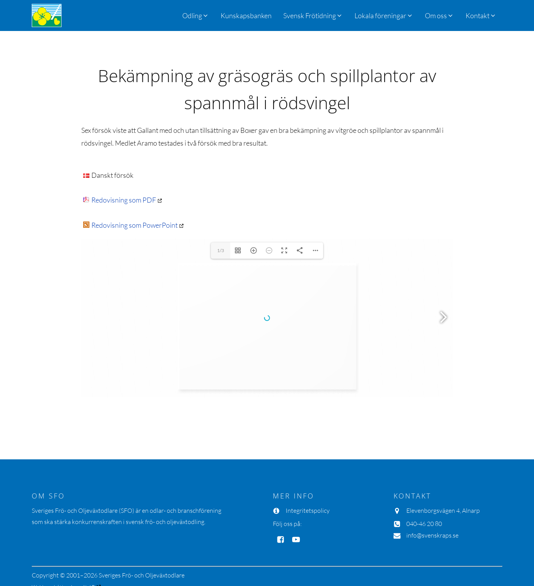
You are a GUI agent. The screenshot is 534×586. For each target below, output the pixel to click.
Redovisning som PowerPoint (130, 225)
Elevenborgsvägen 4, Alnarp (443, 510)
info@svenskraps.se (432, 535)
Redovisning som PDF (119, 200)
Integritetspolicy (308, 510)
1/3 (220, 250)
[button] (313, 15)
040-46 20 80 (424, 524)
